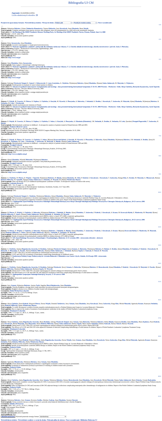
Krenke (131, 178)
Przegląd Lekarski (16, 145)
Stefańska (14, 141)
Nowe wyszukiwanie (105, 23)
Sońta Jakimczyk (38, 232)
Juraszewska (15, 43)
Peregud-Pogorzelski (139, 121)
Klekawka (52, 28)
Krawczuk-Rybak (60, 139)
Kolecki (85, 178)
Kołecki (97, 212)
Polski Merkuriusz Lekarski (19, 291)
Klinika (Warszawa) (16, 404)
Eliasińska (28, 43)
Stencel (96, 251)
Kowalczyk (63, 28)
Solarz (52, 121)
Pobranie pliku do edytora (56, 420)
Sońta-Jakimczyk (108, 83)
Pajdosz (36, 101)
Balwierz (17, 28)
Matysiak (120, 83)
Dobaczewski (40, 83)
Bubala (3, 123)
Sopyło (80, 251)
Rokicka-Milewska (7, 214)
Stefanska (4, 103)
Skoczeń (75, 400)
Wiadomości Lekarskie (17, 311)
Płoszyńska (89, 139)
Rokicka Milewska (7, 180)
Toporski (36, 178)
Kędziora (135, 249)
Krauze (115, 212)
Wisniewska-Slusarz (73, 180)
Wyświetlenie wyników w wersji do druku (32, 420)
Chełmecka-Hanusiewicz (34, 28)
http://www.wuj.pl (14, 57)
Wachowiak (20, 103)
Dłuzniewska (18, 362)
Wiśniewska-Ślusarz (29, 305)
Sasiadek (19, 180)
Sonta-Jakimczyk (35, 180)
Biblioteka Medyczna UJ (89, 420)
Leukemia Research (16, 183)
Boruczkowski (103, 267)
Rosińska (43, 249)
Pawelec (22, 251)
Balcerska (81, 101)
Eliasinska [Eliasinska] (83, 121)
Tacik (38, 285)
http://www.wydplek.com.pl (17, 154)
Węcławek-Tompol (20, 83)
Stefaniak (90, 101)
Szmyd (31, 83)
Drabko (98, 101)
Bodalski (60, 212)
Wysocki (62, 101)
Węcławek (57, 267)
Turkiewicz (61, 303)
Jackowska (116, 101)
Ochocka (139, 380)
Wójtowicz (129, 83)
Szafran (51, 400)
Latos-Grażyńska (53, 83)
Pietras (28, 101)
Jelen (78, 178)
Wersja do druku (48, 23)
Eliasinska (75, 28)
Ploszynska (71, 101)
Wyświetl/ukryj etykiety (33, 23)
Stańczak (88, 251)
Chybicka (65, 83)
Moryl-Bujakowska (53, 285)
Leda (12, 103)
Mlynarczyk (150, 178)
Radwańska (152, 380)
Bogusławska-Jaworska (30, 249)
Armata (74, 249)
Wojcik (86, 28)
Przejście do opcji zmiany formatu (12, 23)
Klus (125, 178)
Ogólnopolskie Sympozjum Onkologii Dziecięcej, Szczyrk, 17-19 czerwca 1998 (38, 274)
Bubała (58, 141)
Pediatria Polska (15, 347)
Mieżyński (29, 160)
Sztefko (39, 400)
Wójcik (11, 101)
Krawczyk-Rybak (126, 212)
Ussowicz (20, 101)
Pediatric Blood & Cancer (18, 127)
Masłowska (139, 212)
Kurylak (53, 101)
